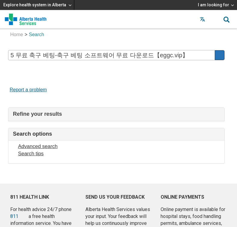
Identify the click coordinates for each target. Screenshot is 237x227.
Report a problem (28, 89)
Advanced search (37, 146)
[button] (214, 19)
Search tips (31, 153)
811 (14, 216)
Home (16, 34)
